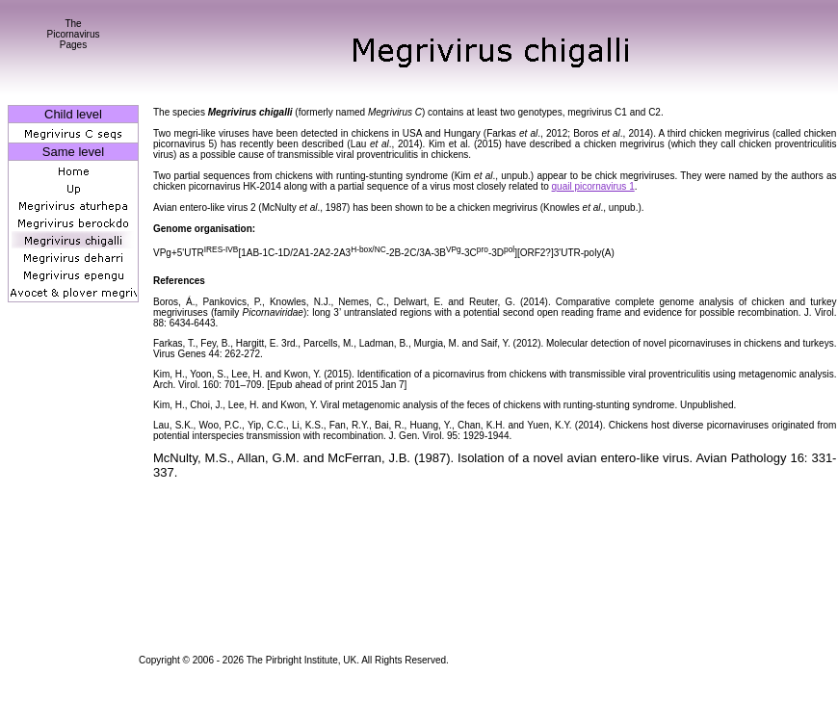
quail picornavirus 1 (593, 186)
